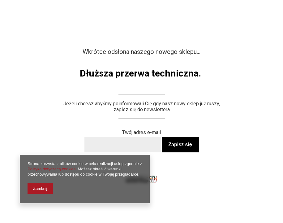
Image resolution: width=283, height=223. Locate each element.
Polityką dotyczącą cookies (51, 169)
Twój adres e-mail (141, 132)
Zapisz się (180, 144)
